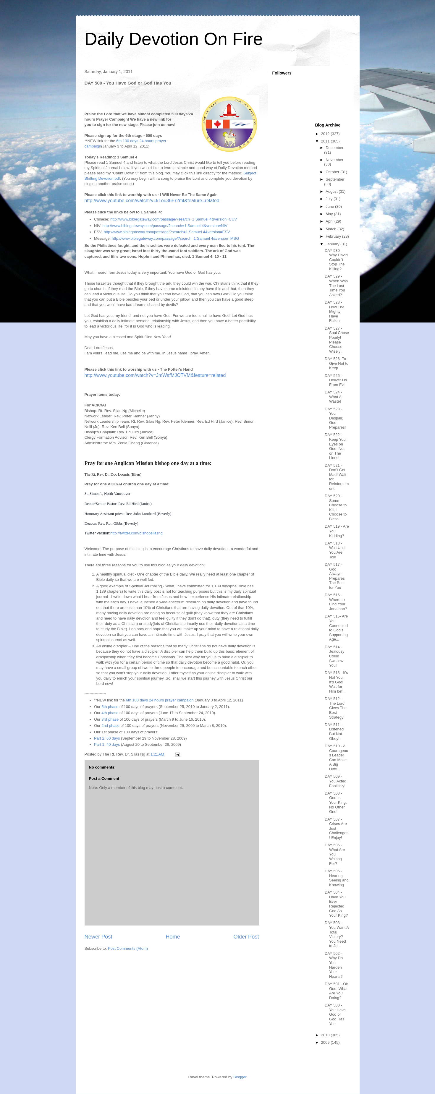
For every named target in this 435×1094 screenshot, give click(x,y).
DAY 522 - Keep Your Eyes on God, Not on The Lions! (336, 446)
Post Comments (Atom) (128, 948)
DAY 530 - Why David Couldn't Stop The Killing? (336, 259)
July (330, 199)
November (334, 160)
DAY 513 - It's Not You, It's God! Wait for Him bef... (336, 681)
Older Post (246, 937)
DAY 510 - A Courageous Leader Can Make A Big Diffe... (336, 757)
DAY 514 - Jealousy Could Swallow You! (334, 656)
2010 (326, 1035)
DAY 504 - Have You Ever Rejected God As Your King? (336, 904)
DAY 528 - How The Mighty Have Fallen (335, 311)
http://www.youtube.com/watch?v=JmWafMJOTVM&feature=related (155, 375)
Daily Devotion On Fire (174, 39)
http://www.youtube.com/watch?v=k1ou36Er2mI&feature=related (152, 200)
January (333, 244)
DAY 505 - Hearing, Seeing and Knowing (337, 878)
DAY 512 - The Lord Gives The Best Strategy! (336, 707)
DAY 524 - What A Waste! (333, 396)
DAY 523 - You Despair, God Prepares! (335, 418)
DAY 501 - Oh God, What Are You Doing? (336, 991)
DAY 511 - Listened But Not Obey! (334, 731)
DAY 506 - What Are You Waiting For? (335, 854)
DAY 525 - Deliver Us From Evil (336, 380)
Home (173, 937)
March (331, 229)
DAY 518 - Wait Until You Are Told (335, 550)
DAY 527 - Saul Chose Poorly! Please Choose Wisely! (337, 340)
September (335, 179)
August (332, 191)
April (330, 221)
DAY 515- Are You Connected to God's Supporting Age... (336, 627)
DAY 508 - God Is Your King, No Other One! (336, 802)
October (333, 172)
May (330, 214)
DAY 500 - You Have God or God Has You (335, 1014)
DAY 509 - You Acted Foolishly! (335, 781)
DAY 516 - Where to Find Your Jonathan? (336, 602)
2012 (326, 134)
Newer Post (98, 937)
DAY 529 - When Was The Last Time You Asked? (336, 285)
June (330, 206)
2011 (326, 141)
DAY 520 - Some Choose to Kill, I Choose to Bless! (336, 507)
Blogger (239, 1077)
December (334, 147)
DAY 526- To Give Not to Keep (336, 363)
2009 (326, 1042)
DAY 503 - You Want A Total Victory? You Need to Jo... (337, 934)
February (334, 236)
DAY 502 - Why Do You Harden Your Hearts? (334, 965)
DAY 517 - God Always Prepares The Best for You (335, 576)
